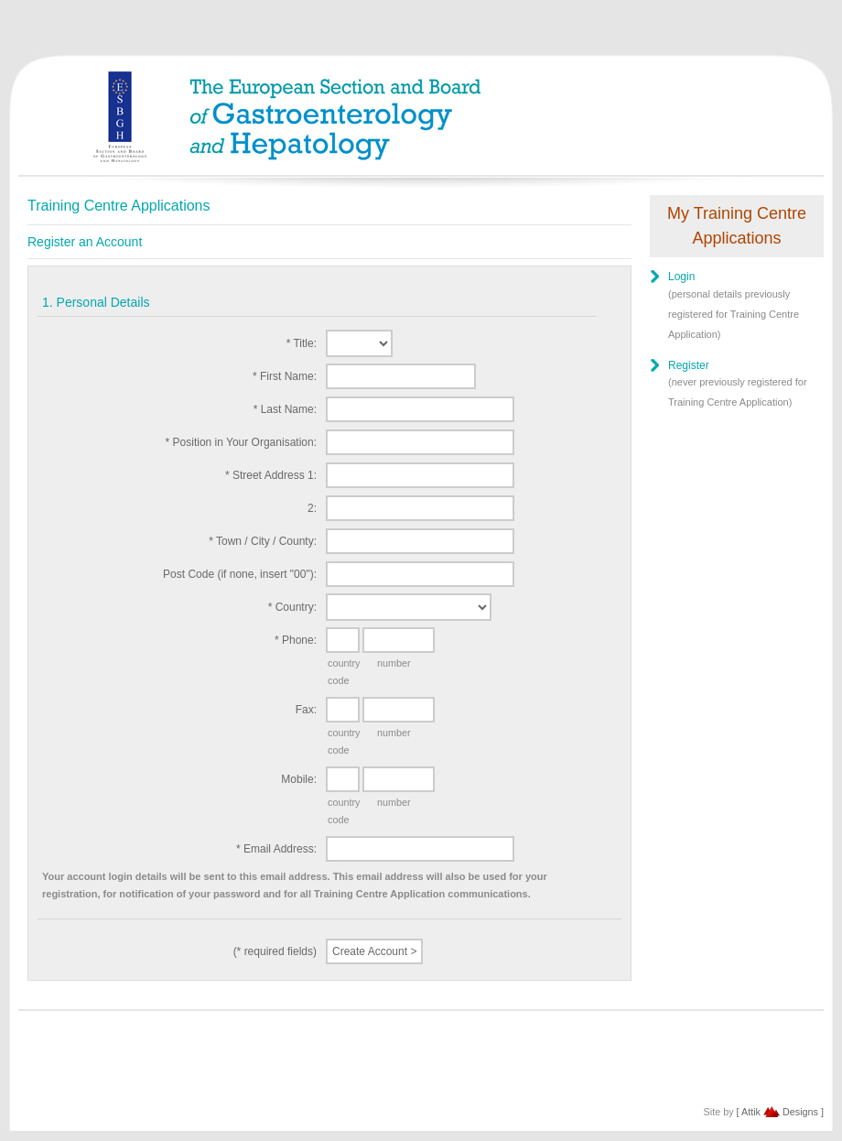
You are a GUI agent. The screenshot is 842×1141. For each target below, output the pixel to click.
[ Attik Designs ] (780, 1111)
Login (681, 276)
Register (688, 365)
